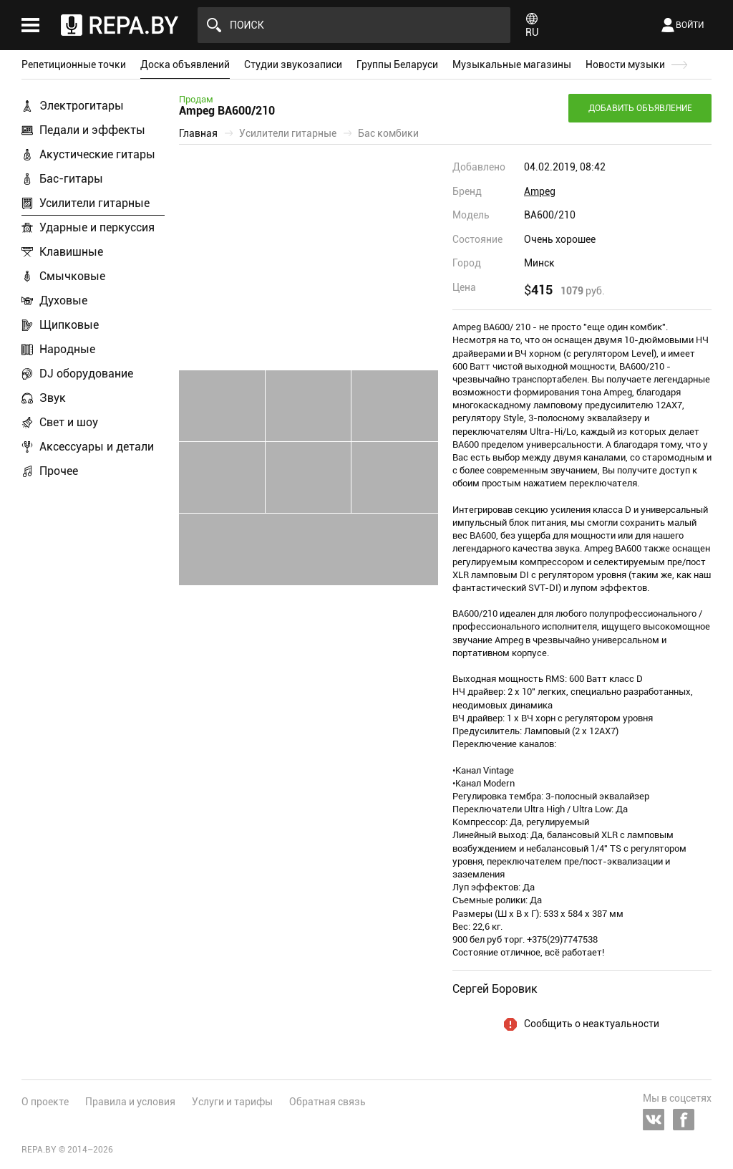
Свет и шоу (68, 422)
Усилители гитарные (94, 203)
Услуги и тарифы (232, 1101)
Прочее (58, 471)
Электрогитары (81, 105)
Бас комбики (388, 133)
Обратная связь (327, 1101)
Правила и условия (130, 1101)
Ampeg (539, 191)
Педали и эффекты (92, 130)
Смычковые (72, 276)
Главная (198, 133)
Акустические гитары (97, 154)
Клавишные (71, 252)
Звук (52, 398)
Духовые (63, 300)
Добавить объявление (640, 108)
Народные (67, 349)
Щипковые (69, 325)
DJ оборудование (86, 373)
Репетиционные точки (73, 64)
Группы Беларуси (397, 64)
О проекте (45, 1101)
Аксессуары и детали (96, 446)
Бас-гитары (71, 179)
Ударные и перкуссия (97, 227)
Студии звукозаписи (293, 64)
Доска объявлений (185, 64)
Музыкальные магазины (511, 64)
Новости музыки (625, 64)
